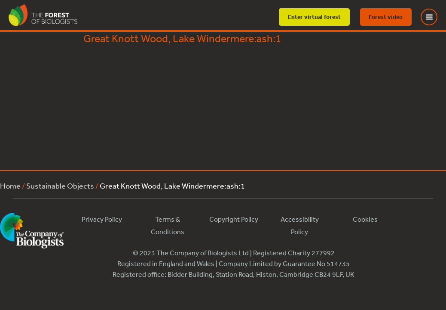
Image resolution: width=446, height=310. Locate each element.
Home (10, 185)
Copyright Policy (233, 219)
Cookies (365, 219)
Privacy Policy (102, 219)
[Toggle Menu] (434, 17)
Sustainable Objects (60, 185)
